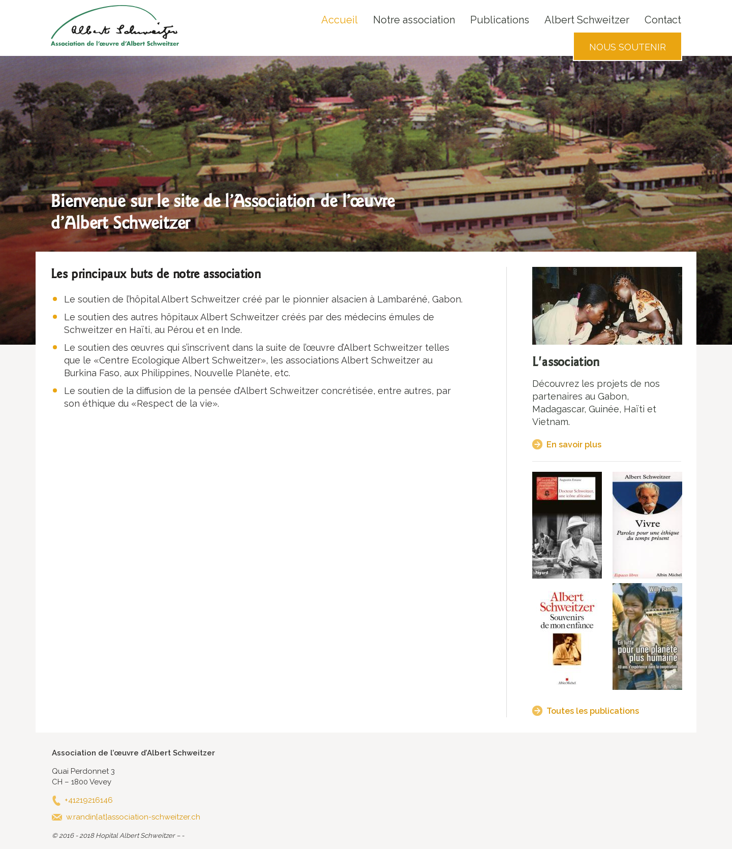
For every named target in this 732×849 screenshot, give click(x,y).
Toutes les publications (592, 711)
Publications (499, 20)
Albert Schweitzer (586, 20)
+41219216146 (89, 800)
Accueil (339, 20)
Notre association (414, 20)
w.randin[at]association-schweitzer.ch (133, 817)
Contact (663, 20)
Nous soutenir (627, 47)
